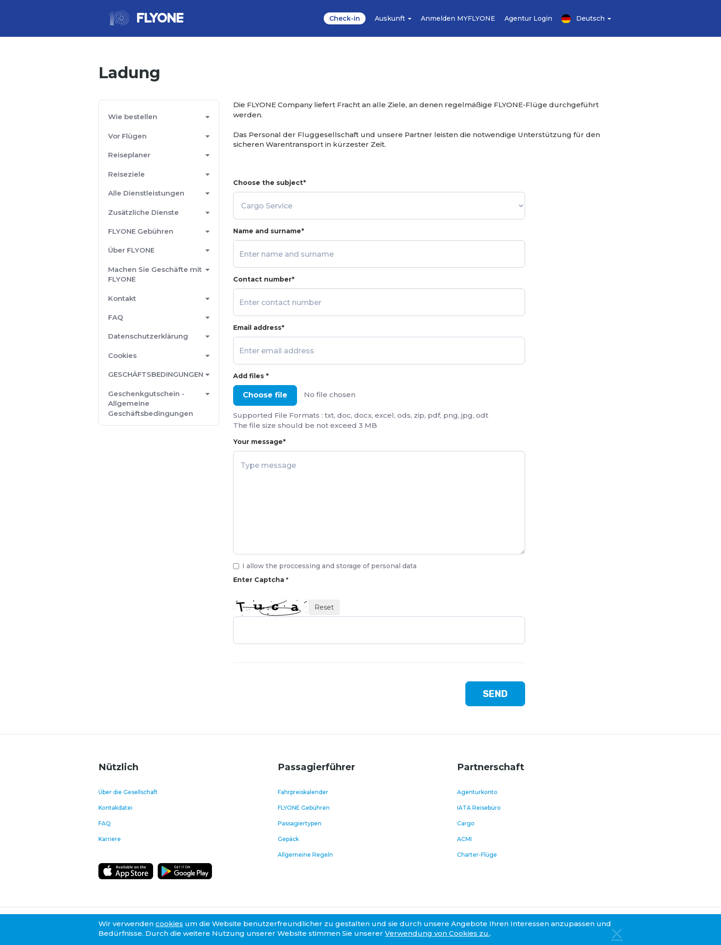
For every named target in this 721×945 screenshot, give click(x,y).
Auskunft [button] (393, 18)
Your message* (259, 442)
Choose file (265, 395)
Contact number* (263, 279)
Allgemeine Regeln (305, 854)
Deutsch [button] (586, 18)
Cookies (122, 355)
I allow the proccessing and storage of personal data (325, 566)
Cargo (466, 823)
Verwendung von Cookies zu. (437, 933)
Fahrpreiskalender (303, 792)
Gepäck (288, 839)
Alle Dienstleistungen (146, 193)
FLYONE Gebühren (140, 231)
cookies (169, 923)
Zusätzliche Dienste (143, 212)
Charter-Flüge (477, 854)
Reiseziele (126, 174)
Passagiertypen (299, 823)
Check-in (344, 18)
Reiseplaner (129, 154)
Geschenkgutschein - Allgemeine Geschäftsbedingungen (150, 403)
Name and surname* (268, 231)
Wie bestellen (132, 116)
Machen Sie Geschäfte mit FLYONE (155, 274)
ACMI (464, 839)
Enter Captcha (260, 580)
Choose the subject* (269, 183)
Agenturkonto (477, 792)
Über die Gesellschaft (128, 792)
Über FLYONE (131, 250)
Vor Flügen (127, 136)
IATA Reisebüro (479, 807)
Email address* (258, 327)
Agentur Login (528, 18)
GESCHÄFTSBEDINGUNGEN (155, 374)
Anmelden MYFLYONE (458, 18)
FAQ (115, 317)
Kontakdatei (115, 807)
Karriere (109, 839)
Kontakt (122, 298)
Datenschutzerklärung (148, 336)
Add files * (251, 376)
